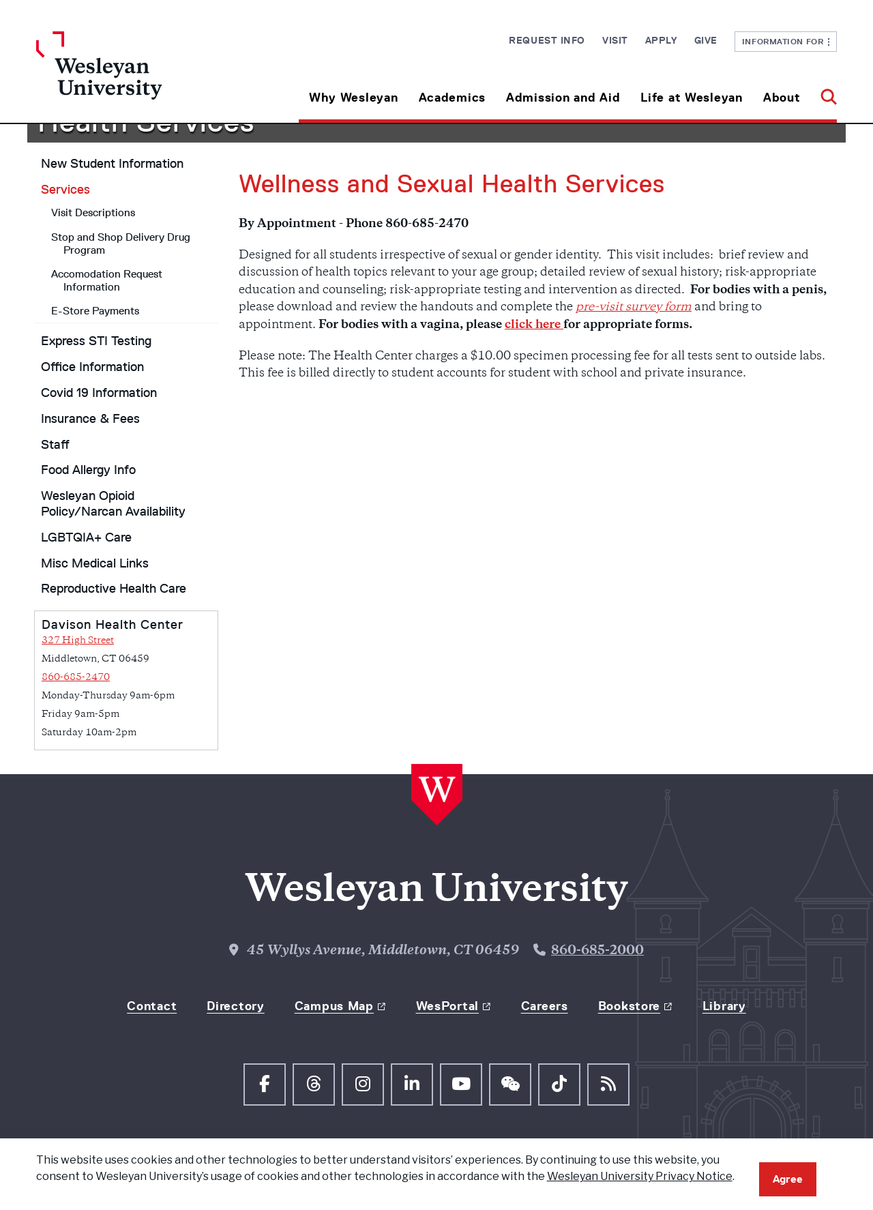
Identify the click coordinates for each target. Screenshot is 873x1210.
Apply (661, 40)
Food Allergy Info (88, 469)
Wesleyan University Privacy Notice (640, 1176)
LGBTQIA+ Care (86, 537)
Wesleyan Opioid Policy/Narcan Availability (113, 503)
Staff (55, 444)
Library (724, 1006)
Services (65, 189)
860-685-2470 (76, 677)
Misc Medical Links (95, 563)
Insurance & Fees (90, 418)
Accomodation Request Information (106, 280)
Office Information (92, 366)
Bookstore (629, 1006)
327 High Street (78, 640)
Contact (152, 1006)
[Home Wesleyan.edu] (136, 77)
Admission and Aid (563, 97)
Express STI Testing (96, 341)
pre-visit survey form (634, 307)
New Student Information (112, 163)
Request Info (547, 40)
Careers (544, 1006)
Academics (452, 97)
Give (705, 40)
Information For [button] (786, 41)
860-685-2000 (597, 951)
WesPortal (447, 1006)
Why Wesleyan (353, 97)
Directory (235, 1006)
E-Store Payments (95, 310)
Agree (788, 1178)
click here (534, 325)
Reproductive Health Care (113, 588)
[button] (823, 92)
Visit (615, 40)
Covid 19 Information (99, 392)
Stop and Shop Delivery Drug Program (120, 243)
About (782, 97)
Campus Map (334, 1006)
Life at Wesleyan (691, 97)
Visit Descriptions (93, 212)
